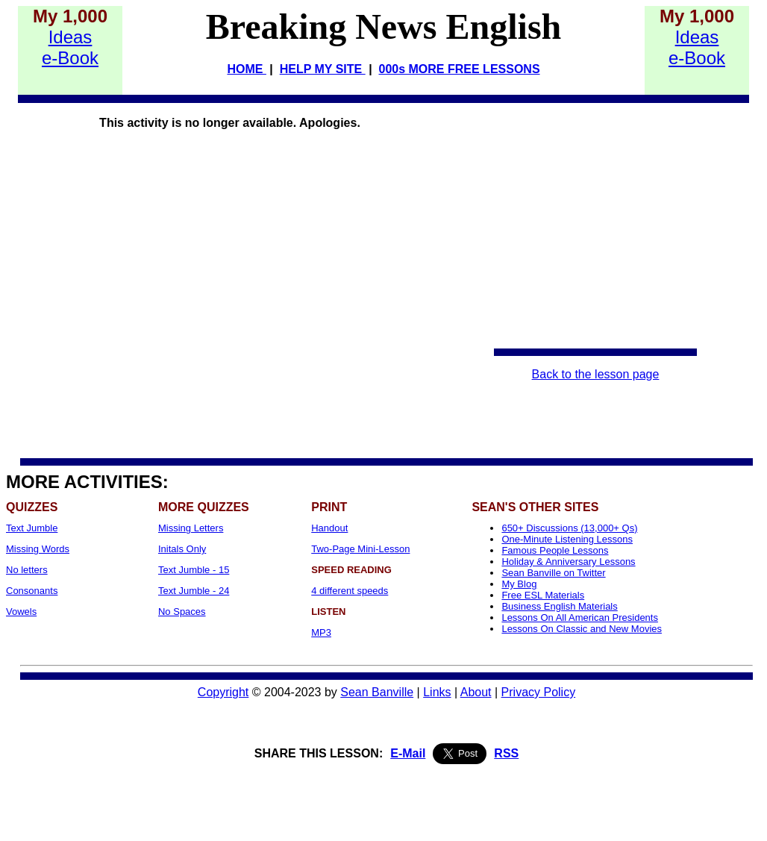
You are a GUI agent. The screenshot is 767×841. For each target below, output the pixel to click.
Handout (329, 528)
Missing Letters (190, 528)
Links (437, 692)
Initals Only (182, 548)
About (476, 692)
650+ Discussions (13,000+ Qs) (569, 528)
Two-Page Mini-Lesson (360, 548)
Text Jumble (31, 528)
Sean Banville (376, 692)
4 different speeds (349, 590)
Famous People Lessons (554, 550)
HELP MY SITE (323, 69)
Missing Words (37, 548)
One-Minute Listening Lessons (567, 539)
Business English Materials (559, 606)
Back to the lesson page (596, 374)
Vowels (21, 611)
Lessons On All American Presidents (579, 617)
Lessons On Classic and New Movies (581, 628)
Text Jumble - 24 (193, 590)
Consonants (31, 590)
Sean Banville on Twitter (553, 572)
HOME (246, 69)
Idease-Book (70, 47)
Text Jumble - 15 (193, 569)
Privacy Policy (538, 692)
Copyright (223, 692)
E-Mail (407, 753)
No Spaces (182, 611)
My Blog (518, 584)
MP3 (321, 632)
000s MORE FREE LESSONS (459, 69)
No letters (27, 569)
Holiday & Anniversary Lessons (568, 561)
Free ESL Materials (542, 595)
